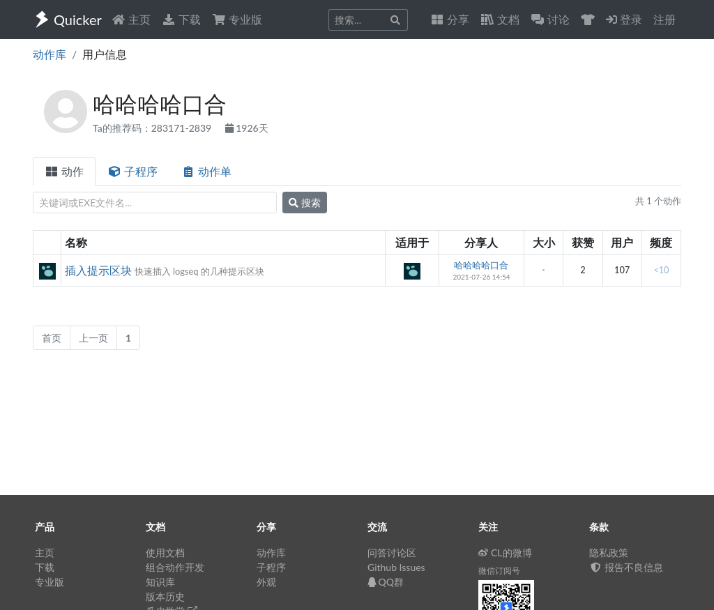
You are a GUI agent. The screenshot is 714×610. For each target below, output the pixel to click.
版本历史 (165, 596)
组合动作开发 (175, 567)
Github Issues (396, 567)
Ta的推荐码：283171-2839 (153, 128)
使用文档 (165, 552)
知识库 (160, 582)
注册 (664, 19)
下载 (181, 19)
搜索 (305, 202)
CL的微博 (505, 552)
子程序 (132, 171)
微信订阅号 (499, 570)
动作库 (49, 54)
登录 (624, 19)
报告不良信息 (626, 567)
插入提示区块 (98, 270)
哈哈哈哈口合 (481, 264)
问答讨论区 (391, 552)
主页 (131, 19)
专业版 (237, 19)
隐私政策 (608, 552)
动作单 (206, 171)
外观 (266, 582)
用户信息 (104, 54)
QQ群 (385, 582)
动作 (64, 171)
